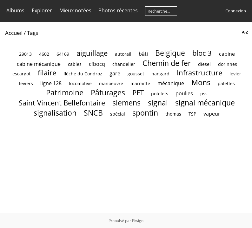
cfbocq (97, 63)
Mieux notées (75, 10)
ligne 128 (51, 83)
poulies (184, 93)
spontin (145, 113)
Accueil (14, 32)
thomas (173, 114)
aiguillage (92, 53)
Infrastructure (199, 72)
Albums (15, 10)
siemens (126, 103)
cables (75, 64)
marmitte (140, 83)
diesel (204, 64)
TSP (192, 114)
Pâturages (108, 92)
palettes (226, 83)
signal (158, 103)
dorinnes (227, 64)
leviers (26, 83)
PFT (138, 92)
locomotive (80, 83)
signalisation (55, 113)
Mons (200, 82)
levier (235, 74)
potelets (159, 94)
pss (204, 94)
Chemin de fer (167, 63)
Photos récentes (118, 10)
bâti (143, 53)
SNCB (93, 113)
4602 (44, 54)
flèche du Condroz (82, 74)
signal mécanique (205, 103)
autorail (123, 54)
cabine (227, 53)
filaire (47, 72)
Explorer (42, 10)
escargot (21, 74)
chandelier (123, 64)
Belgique (170, 53)
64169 (62, 54)
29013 (25, 54)
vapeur (211, 113)
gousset (136, 74)
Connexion (235, 11)
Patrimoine (64, 92)
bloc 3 (202, 53)
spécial (117, 114)
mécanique (170, 83)
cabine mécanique (39, 63)
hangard (160, 74)
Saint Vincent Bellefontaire (62, 102)
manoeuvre (111, 83)
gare (114, 73)
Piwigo (137, 220)
